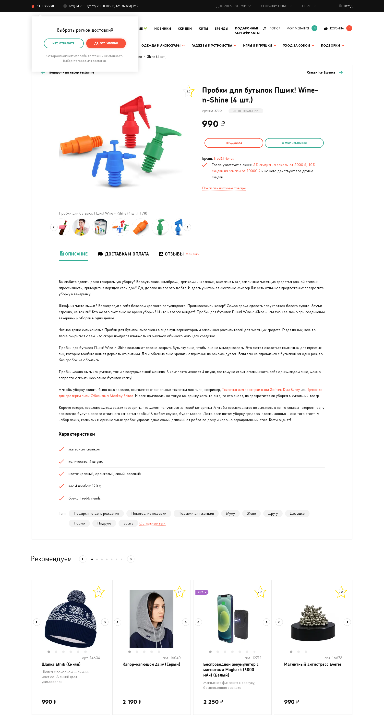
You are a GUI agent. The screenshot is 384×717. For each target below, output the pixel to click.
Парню (79, 523)
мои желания (298, 28)
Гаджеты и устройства (212, 45)
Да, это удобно (106, 43)
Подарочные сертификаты (247, 30)
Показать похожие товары (224, 186)
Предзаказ (230, 143)
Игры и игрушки (257, 45)
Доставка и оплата (123, 253)
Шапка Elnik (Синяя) (62, 664)
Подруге (104, 523)
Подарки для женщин (196, 513)
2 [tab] (58, 652)
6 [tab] (88, 652)
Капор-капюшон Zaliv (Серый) (144, 667)
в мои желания (283, 143)
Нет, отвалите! (63, 43)
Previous (54, 227)
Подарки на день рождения (96, 513)
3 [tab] (66, 652)
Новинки (162, 28)
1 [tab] (51, 652)
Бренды (221, 28)
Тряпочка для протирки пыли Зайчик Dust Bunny (261, 389)
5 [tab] (80, 652)
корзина (337, 28)
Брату (128, 523)
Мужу (230, 513)
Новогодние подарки (148, 513)
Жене (251, 513)
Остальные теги (152, 523)
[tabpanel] (71, 619)
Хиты (203, 28)
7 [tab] (256, 652)
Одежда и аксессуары (160, 45)
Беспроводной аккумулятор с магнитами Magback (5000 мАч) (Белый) (231, 670)
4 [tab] (73, 652)
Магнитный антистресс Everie (307, 667)
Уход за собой (296, 45)
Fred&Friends (224, 157)
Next (187, 227)
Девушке (297, 513)
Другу (273, 513)
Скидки (185, 28)
